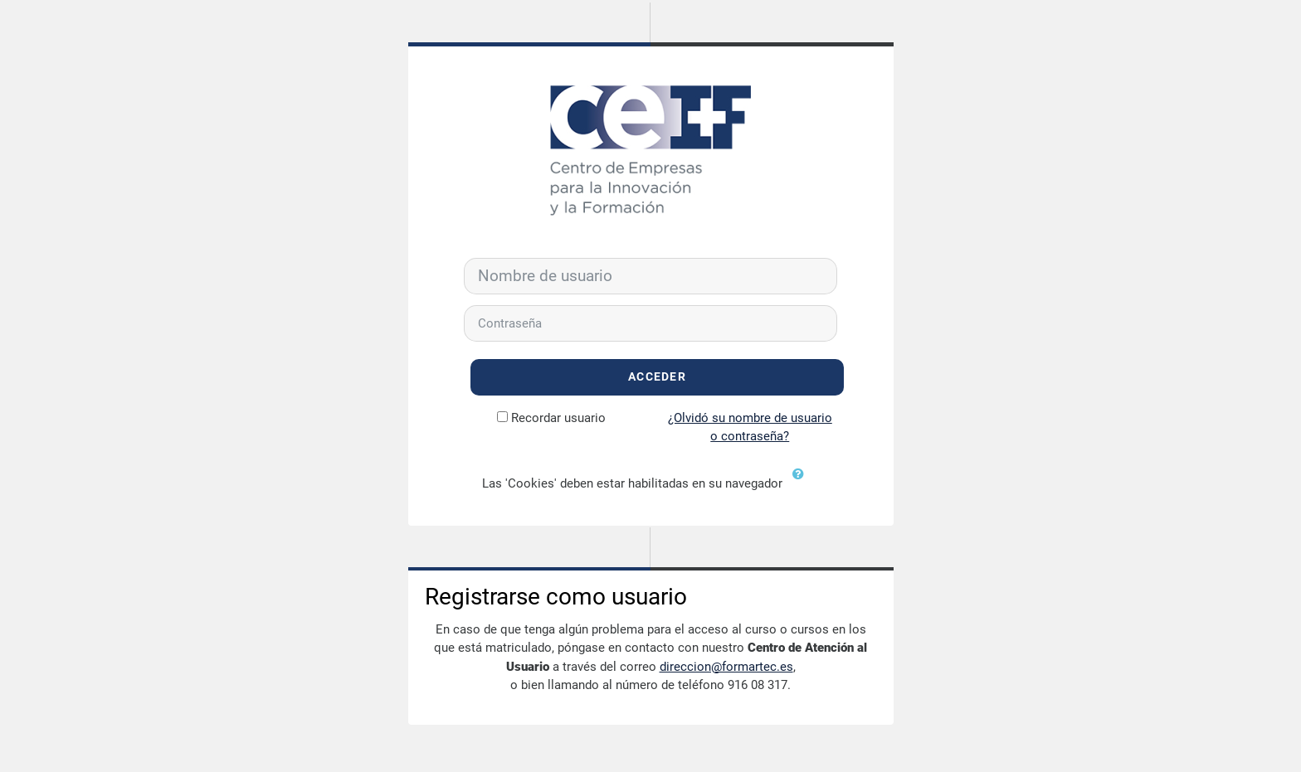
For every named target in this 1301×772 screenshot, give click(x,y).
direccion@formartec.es (726, 666)
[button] (802, 484)
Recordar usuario (558, 417)
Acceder (657, 377)
